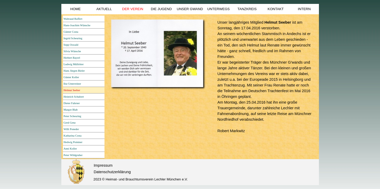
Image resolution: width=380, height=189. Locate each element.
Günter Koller (71, 77)
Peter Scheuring (72, 116)
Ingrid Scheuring (73, 38)
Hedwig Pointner (73, 142)
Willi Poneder (71, 129)
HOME (75, 9)
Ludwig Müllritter (74, 64)
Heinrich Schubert (74, 96)
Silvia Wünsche (72, 51)
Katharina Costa (73, 135)
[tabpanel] (265, 76)
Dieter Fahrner (72, 103)
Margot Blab (71, 109)
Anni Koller (70, 148)
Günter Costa (71, 31)
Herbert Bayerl (72, 57)
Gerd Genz (70, 122)
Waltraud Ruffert (73, 18)
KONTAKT (276, 9)
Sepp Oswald (71, 44)
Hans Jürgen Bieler (74, 70)
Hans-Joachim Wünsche (77, 25)
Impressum (103, 165)
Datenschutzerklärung (112, 172)
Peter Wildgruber (73, 155)
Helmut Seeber (72, 90)
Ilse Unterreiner (72, 83)
